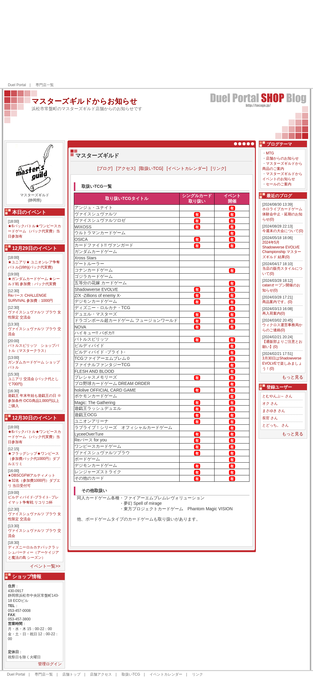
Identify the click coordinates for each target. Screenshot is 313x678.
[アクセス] (126, 168)
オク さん (270, 403)
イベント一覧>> (45, 566)
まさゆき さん (273, 411)
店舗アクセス (101, 674)
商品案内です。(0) (277, 302)
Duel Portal (17, 85)
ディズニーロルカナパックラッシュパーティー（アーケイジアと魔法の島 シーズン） (33, 552)
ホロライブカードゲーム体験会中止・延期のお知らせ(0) (282, 214)
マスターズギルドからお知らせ (84, 101)
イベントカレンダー (166, 674)
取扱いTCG (131, 674)
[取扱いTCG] (151, 168)
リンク (197, 674)
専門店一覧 (45, 85)
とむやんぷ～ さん (277, 396)
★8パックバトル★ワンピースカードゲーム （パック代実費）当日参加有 (34, 231)
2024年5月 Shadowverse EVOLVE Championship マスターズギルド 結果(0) (281, 249)
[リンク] (218, 168)
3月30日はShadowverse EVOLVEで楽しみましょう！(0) (282, 363)
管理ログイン (50, 664)
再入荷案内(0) (273, 313)
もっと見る (292, 377)
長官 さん (270, 418)
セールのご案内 (278, 184)
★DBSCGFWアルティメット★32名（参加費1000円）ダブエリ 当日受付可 (34, 480)
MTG (270, 153)
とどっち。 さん (275, 425)
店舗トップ (71, 674)
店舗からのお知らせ (282, 158)
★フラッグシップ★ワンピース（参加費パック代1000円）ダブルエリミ (34, 458)
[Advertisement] (244, 44)
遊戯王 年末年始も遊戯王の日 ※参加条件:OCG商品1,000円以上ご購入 (34, 400)
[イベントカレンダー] (187, 168)
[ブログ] (104, 168)
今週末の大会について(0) (282, 231)
